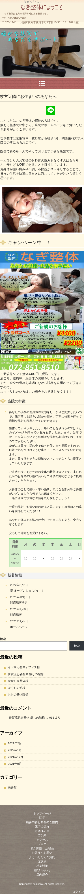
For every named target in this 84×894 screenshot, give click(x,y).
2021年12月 (15, 757)
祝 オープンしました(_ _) (26, 590)
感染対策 (42, 866)
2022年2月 (15, 743)
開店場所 (16, 614)
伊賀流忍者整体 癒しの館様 (26, 674)
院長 (42, 817)
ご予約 (42, 835)
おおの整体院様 (18, 694)
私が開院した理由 (42, 848)
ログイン (78, 891)
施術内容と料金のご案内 (42, 822)
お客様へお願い (42, 852)
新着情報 (15, 575)
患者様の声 (42, 831)
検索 (3, 639)
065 (51, 717)
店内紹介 (42, 874)
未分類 (12, 787)
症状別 (42, 861)
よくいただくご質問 (42, 857)
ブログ (42, 844)
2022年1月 (15, 750)
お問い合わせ (42, 870)
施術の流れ (42, 826)
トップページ (42, 813)
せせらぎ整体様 (18, 681)
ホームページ (19, 627)
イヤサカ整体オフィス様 (24, 667)
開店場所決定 (19, 602)
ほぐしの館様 (16, 687)
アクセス (42, 839)
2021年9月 (15, 763)
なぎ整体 (42, 4)
